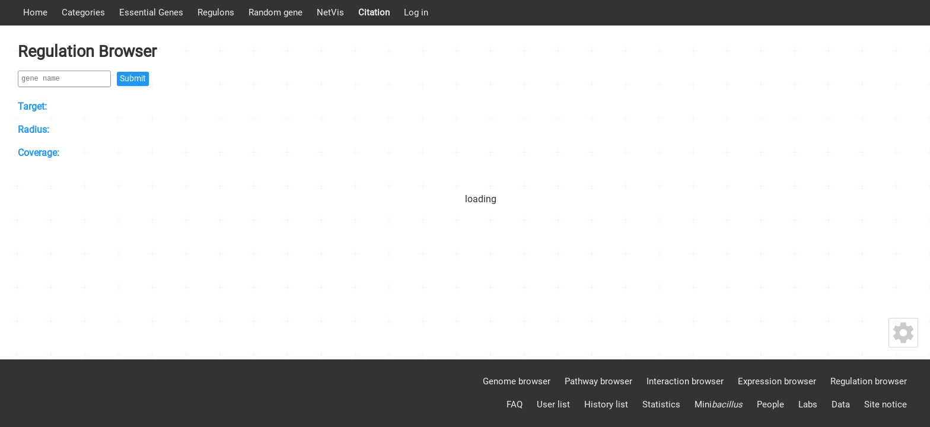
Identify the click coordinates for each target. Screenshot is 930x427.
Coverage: (38, 152)
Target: (32, 106)
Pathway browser (598, 381)
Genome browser (516, 381)
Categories (83, 12)
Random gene (275, 12)
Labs (807, 404)
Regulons (216, 12)
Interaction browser (685, 381)
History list (606, 404)
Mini (719, 404)
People (770, 404)
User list (553, 404)
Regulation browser (868, 381)
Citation (374, 12)
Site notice (885, 404)
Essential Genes (151, 12)
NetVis (330, 12)
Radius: (33, 129)
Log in (416, 12)
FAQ (515, 404)
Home (35, 12)
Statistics (661, 404)
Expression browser (777, 381)
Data (841, 404)
